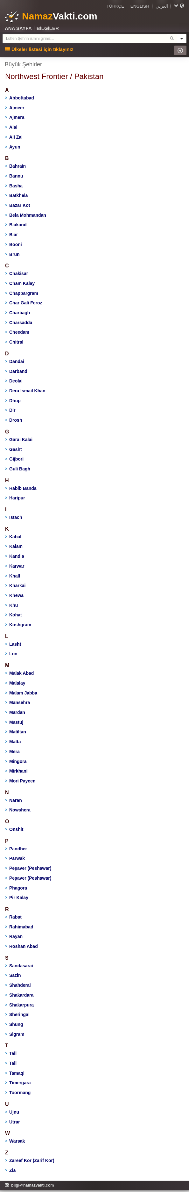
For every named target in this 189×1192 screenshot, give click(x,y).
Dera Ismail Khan (25, 390)
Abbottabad (19, 97)
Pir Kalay (16, 897)
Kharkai (15, 585)
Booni (13, 244)
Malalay (15, 683)
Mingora (15, 761)
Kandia (14, 556)
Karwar (14, 566)
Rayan (14, 936)
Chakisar (16, 273)
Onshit (14, 829)
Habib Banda (21, 488)
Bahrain (15, 166)
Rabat (13, 916)
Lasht (13, 644)
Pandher (16, 848)
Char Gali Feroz (23, 302)
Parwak (15, 858)
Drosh (13, 420)
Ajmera (14, 117)
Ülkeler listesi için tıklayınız (39, 49)
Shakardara (19, 995)
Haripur (15, 497)
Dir (10, 410)
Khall (12, 575)
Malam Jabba (21, 692)
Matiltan (15, 731)
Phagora (16, 887)
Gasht (13, 449)
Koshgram (18, 624)
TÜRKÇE (115, 6)
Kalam (14, 546)
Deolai (14, 380)
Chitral (14, 342)
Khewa (14, 595)
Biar (11, 234)
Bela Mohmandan (25, 215)
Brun (12, 254)
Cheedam (17, 332)
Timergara (18, 1082)
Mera (12, 751)
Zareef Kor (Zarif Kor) (29, 1160)
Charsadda (18, 322)
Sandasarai (19, 965)
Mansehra (17, 702)
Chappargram (21, 293)
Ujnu (12, 1112)
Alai (11, 127)
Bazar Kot (17, 205)
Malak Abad (19, 673)
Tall (11, 1053)
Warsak (15, 1141)
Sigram (14, 1034)
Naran (13, 800)
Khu (11, 605)
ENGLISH (139, 6)
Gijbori (14, 459)
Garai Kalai (18, 439)
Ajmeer (14, 107)
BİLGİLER (48, 28)
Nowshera (18, 809)
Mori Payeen (20, 780)
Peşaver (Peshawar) (28, 868)
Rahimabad (19, 926)
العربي (162, 6)
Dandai (14, 361)
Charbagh (17, 312)
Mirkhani (16, 771)
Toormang (18, 1092)
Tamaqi (14, 1073)
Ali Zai (14, 137)
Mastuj (14, 722)
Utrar (12, 1121)
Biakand (15, 224)
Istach (13, 517)
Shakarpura (19, 1004)
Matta (13, 741)
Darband (16, 371)
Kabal (13, 536)
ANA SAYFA (18, 28)
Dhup (13, 400)
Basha (14, 185)
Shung (14, 1024)
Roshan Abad (21, 946)
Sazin (13, 975)
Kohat (13, 614)
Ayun (12, 146)
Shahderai (18, 985)
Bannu (14, 175)
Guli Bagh (17, 468)
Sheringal (17, 1014)
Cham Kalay (20, 283)
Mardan (15, 712)
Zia (10, 1170)
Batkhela (16, 195)
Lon (11, 653)
